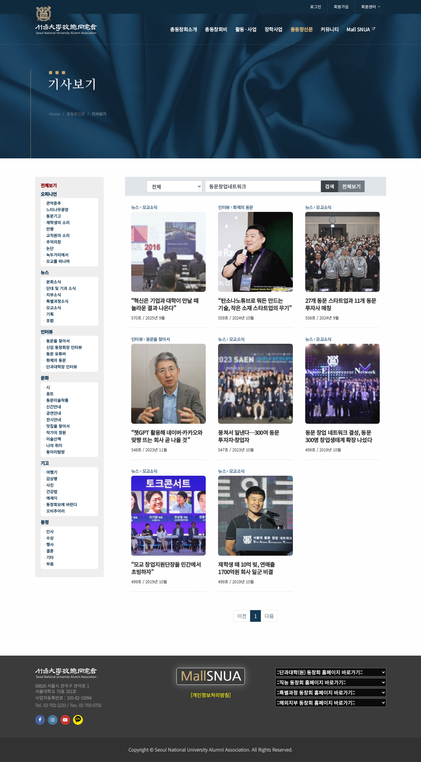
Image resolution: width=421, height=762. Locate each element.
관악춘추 (53, 203)
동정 (45, 522)
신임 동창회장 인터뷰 (64, 347)
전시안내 (53, 420)
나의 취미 (54, 445)
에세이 (51, 498)
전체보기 (49, 185)
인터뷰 (47, 332)
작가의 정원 (56, 433)
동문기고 (53, 216)
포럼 (50, 321)
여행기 (51, 472)
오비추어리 (55, 511)
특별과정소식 (57, 301)
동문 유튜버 (56, 354)
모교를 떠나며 (58, 261)
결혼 (50, 551)
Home (54, 128)
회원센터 (370, 7)
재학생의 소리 (58, 222)
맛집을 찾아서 (58, 426)
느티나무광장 (57, 210)
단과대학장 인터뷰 (61, 367)
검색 (329, 186)
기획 (50, 314)
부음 (50, 564)
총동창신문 (76, 128)
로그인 (315, 7)
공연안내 (53, 413)
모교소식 (53, 308)
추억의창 (53, 242)
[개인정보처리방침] (211, 695)
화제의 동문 (56, 360)
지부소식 (53, 295)
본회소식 (53, 282)
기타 (50, 557)
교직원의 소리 (58, 235)
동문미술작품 (57, 400)
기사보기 (98, 128)
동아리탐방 (55, 452)
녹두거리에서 (57, 255)
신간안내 (53, 407)
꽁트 (50, 394)
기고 (45, 463)
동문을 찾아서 (58, 341)
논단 (50, 248)
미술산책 (53, 439)
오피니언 (49, 194)
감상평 (51, 479)
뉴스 (45, 272)
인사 (50, 532)
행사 (50, 544)
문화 (45, 378)
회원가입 (341, 7)
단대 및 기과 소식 (61, 288)
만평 (50, 229)
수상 (50, 538)
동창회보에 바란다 (61, 504)
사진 (50, 485)
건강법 (51, 492)
